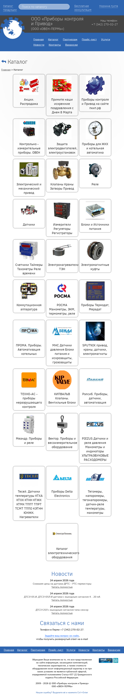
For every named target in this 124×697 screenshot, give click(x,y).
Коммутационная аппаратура (29, 304)
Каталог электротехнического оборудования (63, 550)
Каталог (53, 39)
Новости (38, 45)
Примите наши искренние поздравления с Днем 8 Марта (62, 103)
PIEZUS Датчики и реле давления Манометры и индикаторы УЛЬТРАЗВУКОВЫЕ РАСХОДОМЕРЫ (95, 447)
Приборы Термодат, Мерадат (95, 304)
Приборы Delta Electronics (62, 491)
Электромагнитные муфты (95, 264)
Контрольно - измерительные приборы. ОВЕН (28, 145)
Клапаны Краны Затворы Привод (62, 184)
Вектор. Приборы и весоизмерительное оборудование (62, 440)
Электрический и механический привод (28, 186)
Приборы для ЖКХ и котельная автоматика (95, 145)
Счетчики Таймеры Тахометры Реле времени (29, 266)
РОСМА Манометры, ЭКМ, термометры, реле (62, 306)
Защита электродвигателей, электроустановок (62, 145)
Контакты (55, 45)
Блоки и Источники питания (95, 224)
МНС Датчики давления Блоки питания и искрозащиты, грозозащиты (62, 351)
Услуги (105, 39)
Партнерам (70, 39)
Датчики (29, 222)
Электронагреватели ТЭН (63, 264)
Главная (38, 39)
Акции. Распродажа (29, 99)
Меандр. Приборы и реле (29, 438)
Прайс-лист (89, 39)
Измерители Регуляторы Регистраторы (62, 226)
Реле (95, 182)
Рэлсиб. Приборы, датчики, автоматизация (95, 395)
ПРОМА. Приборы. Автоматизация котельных (29, 347)
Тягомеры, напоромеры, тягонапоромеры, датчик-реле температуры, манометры (95, 500)
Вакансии (71, 45)
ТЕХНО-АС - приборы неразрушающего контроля (29, 398)
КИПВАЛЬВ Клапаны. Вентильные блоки (62, 395)
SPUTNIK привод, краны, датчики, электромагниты (95, 347)
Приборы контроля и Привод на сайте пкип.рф (95, 101)
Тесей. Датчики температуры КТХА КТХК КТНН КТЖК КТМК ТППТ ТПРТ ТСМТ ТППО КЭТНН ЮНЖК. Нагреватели (29, 502)
